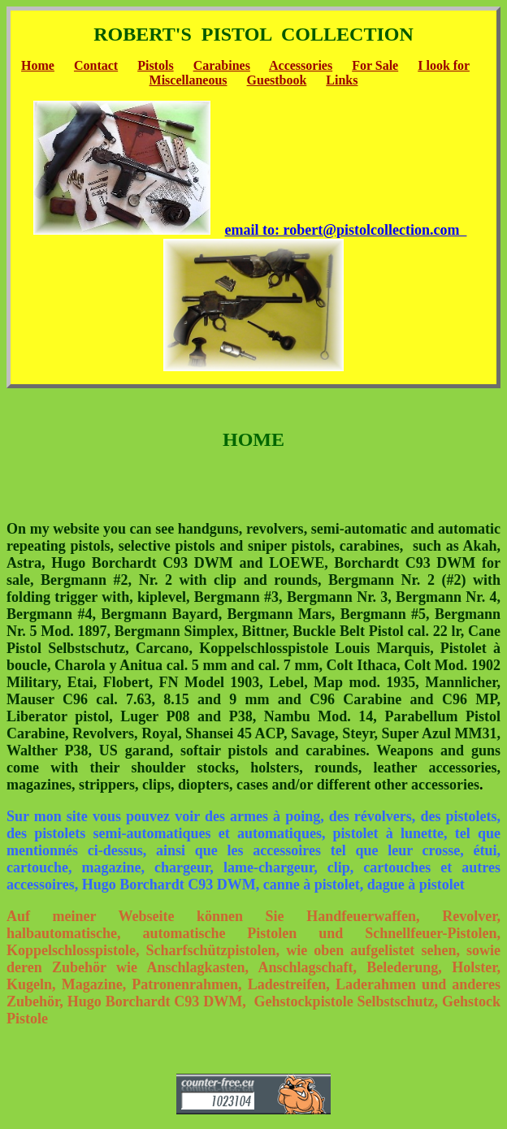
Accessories (300, 65)
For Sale (375, 65)
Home (37, 65)
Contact (96, 65)
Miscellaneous (189, 80)
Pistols (155, 65)
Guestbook (277, 80)
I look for (444, 65)
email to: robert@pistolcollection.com (346, 230)
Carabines (221, 65)
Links (342, 80)
